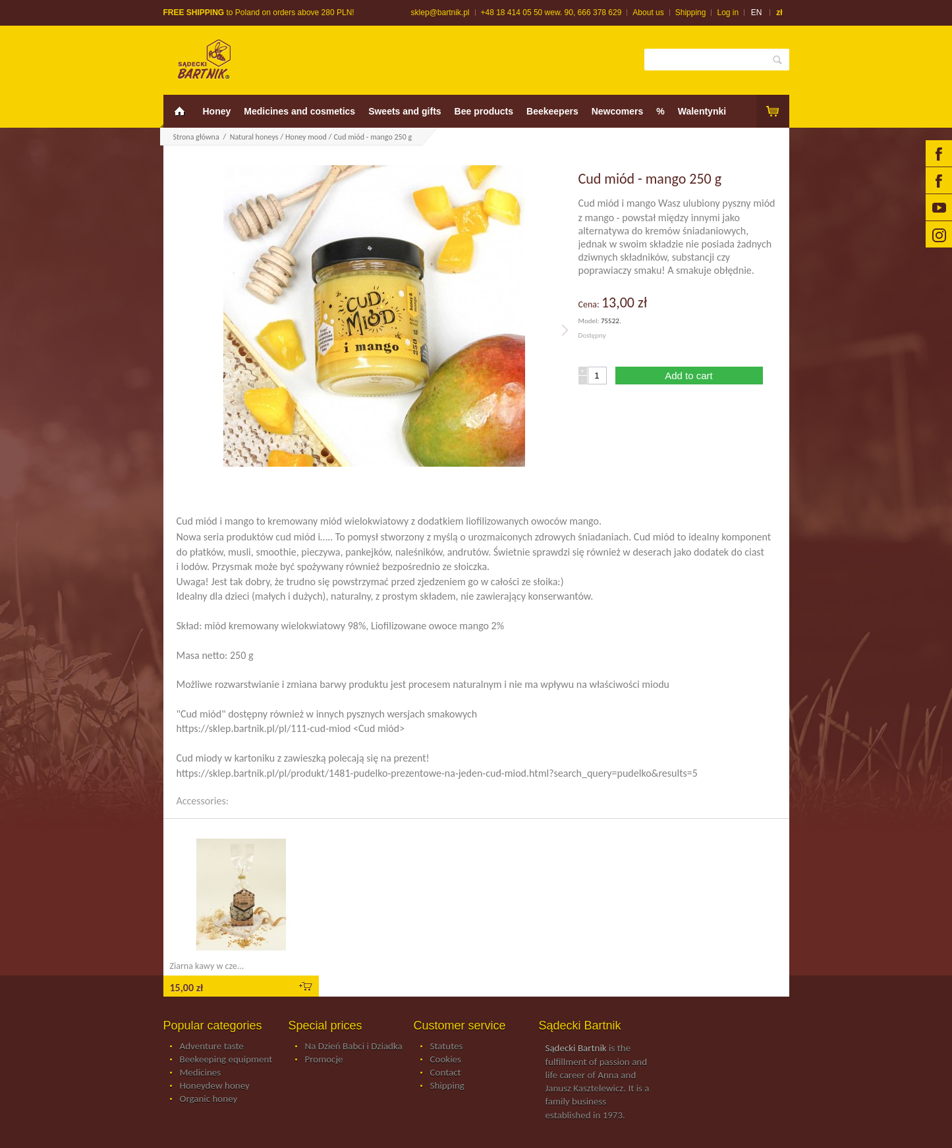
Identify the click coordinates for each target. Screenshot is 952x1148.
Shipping (690, 12)
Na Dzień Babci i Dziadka (354, 1046)
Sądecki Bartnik (576, 1048)
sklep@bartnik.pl (440, 12)
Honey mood (306, 137)
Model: (589, 321)
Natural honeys (254, 137)
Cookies (445, 1060)
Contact (445, 1073)
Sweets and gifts (404, 111)
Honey (217, 111)
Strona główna (196, 137)
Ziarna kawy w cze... (207, 966)
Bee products (484, 111)
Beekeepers (552, 111)
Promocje (324, 1060)
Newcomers (618, 111)
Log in (728, 12)
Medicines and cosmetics (299, 111)
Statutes (446, 1046)
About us (647, 12)
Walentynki (702, 111)
